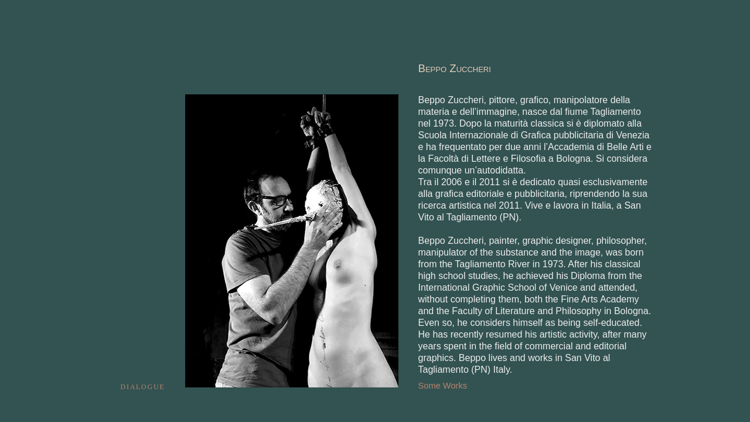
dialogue (143, 386)
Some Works (443, 385)
